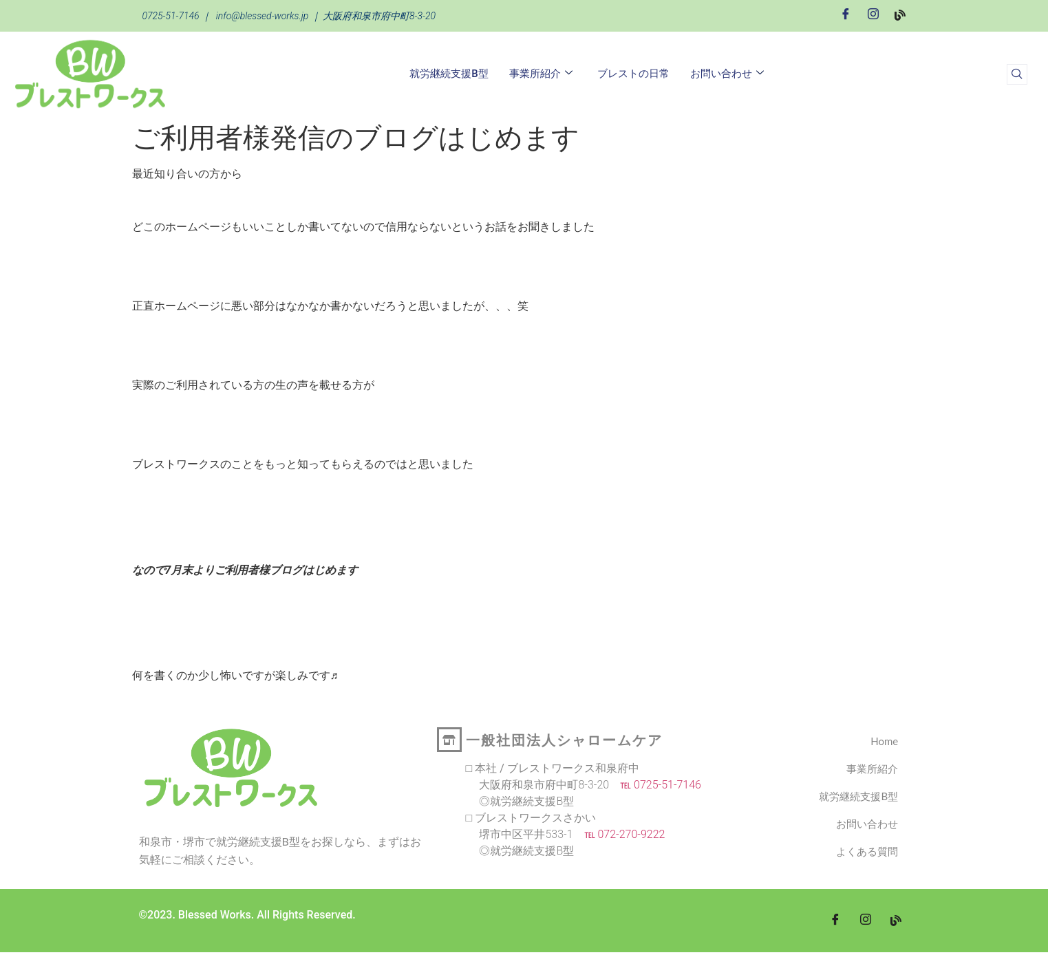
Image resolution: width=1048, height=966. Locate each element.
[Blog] (900, 14)
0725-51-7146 (171, 15)
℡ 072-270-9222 (619, 834)
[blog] (896, 920)
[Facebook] (845, 14)
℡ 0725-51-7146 (655, 784)
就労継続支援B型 (448, 73)
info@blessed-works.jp (262, 15)
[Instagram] (873, 14)
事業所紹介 (541, 73)
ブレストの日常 (633, 73)
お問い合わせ (727, 73)
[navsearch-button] (1017, 74)
